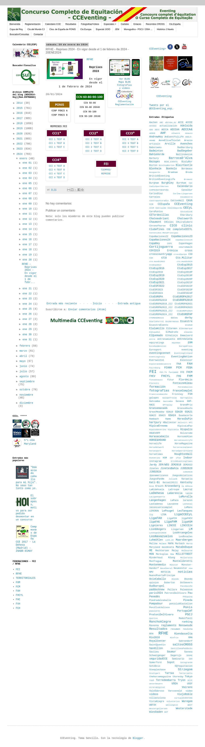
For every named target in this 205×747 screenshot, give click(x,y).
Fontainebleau (182, 383)
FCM (18, 586)
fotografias (159, 390)
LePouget (168, 510)
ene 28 (27, 324)
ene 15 (27, 234)
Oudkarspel (156, 586)
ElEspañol (154, 332)
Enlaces (137, 24)
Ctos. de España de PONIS (62, 29)
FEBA (189, 367)
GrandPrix (186, 405)
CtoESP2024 (156, 293)
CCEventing (124, 101)
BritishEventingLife (162, 179)
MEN (151, 554)
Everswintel (156, 360)
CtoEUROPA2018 (158, 300)
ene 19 (27, 254)
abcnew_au (170, 122)
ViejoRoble (184, 694)
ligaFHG (154, 521)
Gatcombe (154, 401)
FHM (18, 582)
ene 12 (27, 219)
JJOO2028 (187, 472)
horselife (155, 443)
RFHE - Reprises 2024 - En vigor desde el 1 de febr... (29, 273)
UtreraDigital (157, 687)
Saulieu (154, 652)
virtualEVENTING (183, 698)
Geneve (180, 401)
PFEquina (187, 597)
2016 (20, 113)
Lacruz (187, 489)
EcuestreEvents (158, 325)
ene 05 (27, 183)
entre (152, 339)
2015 (20, 108)
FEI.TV (163, 372)
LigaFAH (155, 518)
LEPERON (154, 511)
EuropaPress (185, 346)
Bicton (153, 165)
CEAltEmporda (175, 208)
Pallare (172, 589)
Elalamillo (156, 328)
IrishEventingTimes (181, 461)
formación (157, 387)
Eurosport (155, 350)
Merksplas (162, 554)
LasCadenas (156, 504)
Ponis (187, 607)
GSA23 (162, 415)
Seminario (178, 659)
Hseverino (154, 458)
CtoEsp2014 (155, 265)
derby (188, 317)
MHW (172, 554)
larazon (187, 500)
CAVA (189, 200)
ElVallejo (171, 335)
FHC (18, 599)
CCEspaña (164, 204)
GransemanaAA (158, 408)
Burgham (154, 183)
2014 (20, 103)
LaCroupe (173, 489)
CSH (151, 258)
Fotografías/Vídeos (90, 24)
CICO (173, 225)
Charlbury (186, 215)
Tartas (169, 673)
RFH (151, 634)
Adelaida (186, 125)
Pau (190, 593)
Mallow (153, 543)
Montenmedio (157, 564)
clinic (187, 225)
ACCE (180, 122)
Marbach (180, 543)
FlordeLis (185, 379)
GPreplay (167, 405)
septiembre (27, 381)
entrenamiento (166, 339)
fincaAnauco (156, 380)
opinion (154, 582)
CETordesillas (159, 214)
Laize (189, 493)
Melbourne (187, 551)
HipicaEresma (158, 425)
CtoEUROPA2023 (183, 307)
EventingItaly (157, 357)
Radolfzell (185, 618)
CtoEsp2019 (156, 275)
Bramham (172, 172)
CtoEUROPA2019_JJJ (160, 304)
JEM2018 (176, 464)
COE (169, 229)
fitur (170, 380)
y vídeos (124, 88)
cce (151, 204)
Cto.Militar (184, 257)
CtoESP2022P (184, 286)
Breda (189, 172)
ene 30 (27, 334)
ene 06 (27, 188)
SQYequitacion (183, 666)
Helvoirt (183, 423)
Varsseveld (175, 691)
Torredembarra (166, 680)
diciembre (26, 403)
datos (174, 318)
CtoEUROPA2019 (182, 300)
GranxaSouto (184, 408)
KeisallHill (170, 482)
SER (190, 659)
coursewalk (185, 247)
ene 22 (27, 293)
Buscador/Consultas (19, 34)
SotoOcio (154, 666)
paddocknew (156, 589)
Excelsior (186, 360)
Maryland (154, 547)
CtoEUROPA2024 (184, 311)
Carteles (125, 24)
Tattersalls (185, 673)
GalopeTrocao (169, 398)
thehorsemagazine (160, 676)
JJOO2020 (186, 468)
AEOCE (152, 133)
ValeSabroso (156, 691)
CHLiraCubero (184, 222)
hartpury (155, 422)
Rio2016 (154, 637)
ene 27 (27, 319)
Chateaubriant (159, 218)
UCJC (190, 680)
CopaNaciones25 (184, 240)
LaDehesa (156, 493)
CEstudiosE (186, 212)
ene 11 (27, 213)
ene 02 (27, 168)
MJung (171, 557)
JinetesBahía (169, 468)
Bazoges (154, 161)
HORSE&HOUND (157, 440)
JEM (117, 29)
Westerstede (184, 708)
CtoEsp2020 (156, 279)
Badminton (156, 150)
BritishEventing (159, 176)
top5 (151, 680)
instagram (155, 461)
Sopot (171, 662)
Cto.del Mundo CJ (36, 29)
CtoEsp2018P (184, 272)
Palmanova (186, 589)
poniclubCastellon (180, 604)
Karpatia (187, 479)
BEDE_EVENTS (170, 162)
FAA (179, 363)
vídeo (189, 691)
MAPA (170, 543)
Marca (189, 544)
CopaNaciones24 (159, 239)
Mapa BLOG (125, 82)
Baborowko (155, 147)
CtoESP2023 (156, 290)
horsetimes (156, 454)
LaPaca (174, 500)
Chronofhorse (157, 226)
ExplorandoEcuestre (160, 364)
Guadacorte (185, 415)
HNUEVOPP (154, 433)
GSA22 (152, 415)
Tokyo (188, 676)
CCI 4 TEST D (57, 177)
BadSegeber (184, 150)
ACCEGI (152, 126)
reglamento (168, 625)
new (190, 568)
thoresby (177, 676)
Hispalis (186, 429)
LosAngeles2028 (157, 533)
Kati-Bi (154, 482)
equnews (176, 343)
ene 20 (27, 259)
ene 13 (27, 224)
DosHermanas (172, 321)
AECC (157, 130)
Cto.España (175, 24)
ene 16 (27, 239)
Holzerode (186, 433)
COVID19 (154, 250)
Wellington (172, 705)
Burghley (167, 182)
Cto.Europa (85, 29)
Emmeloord (186, 335)
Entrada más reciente (62, 303)
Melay (175, 550)
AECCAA (174, 129)
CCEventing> (158, 48)
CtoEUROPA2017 (182, 296)
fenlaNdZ (173, 372)
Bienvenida (15, 24)
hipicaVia (173, 430)
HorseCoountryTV (183, 440)
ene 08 (27, 198)
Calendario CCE (53, 24)
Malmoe (162, 544)
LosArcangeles (182, 532)
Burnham (181, 183)
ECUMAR (188, 325)
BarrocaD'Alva (180, 158)
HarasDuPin (184, 418)
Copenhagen (185, 243)
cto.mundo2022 (157, 261)
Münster (174, 565)
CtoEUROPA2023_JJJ (160, 311)
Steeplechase (157, 669)
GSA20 (179, 411)
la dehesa (186, 486)
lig (151, 515)
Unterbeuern (156, 684)
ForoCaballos (185, 387)
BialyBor (187, 161)
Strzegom (185, 669)
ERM (190, 342)
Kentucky (186, 482)
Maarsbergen (184, 539)
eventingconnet (159, 353)
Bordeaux (187, 169)
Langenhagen (157, 500)
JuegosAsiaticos (182, 475)
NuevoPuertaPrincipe (162, 575)
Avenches (186, 143)
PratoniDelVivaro (161, 614)
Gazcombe (168, 401)
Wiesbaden (156, 711)
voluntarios (173, 701)
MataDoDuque (184, 547)
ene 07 (27, 193)
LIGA (163, 514)
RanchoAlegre (160, 621)
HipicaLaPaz (184, 426)
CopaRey (154, 243)
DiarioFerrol (156, 321)
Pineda (187, 600)
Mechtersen (162, 550)
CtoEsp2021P (184, 282)
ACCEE (189, 122)
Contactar (38, 34)
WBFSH (152, 705)
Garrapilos (186, 398)
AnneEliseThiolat (170, 140)
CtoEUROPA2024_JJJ (160, 314)
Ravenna (154, 625)
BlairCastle (184, 165)
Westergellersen (158, 709)
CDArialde (160, 208)
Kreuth (159, 486)
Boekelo (171, 168)
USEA (175, 683)
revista (187, 629)
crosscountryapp (160, 254)
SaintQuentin (157, 645)
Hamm (168, 419)
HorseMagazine (183, 443)
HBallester (170, 422)
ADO (151, 130)
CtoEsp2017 (184, 268)
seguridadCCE (158, 658)
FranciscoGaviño (158, 394)
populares (154, 611)
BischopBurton (166, 165)
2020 (20, 133)
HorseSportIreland (182, 451)
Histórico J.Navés (165, 29)
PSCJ (188, 614)
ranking (187, 621)
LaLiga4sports (157, 497)
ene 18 (27, 249)
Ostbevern (186, 582)
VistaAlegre (156, 701)
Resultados (70, 24)
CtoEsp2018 (156, 272)
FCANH (168, 367)
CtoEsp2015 (184, 264)
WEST (190, 705)
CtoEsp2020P (184, 279)
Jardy (153, 464)
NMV (151, 572)
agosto (24, 376)
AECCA (164, 129)
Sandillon (156, 648)
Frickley (177, 394)
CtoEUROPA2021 (183, 304)
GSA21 (188, 411)
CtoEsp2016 (156, 268)
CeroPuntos (156, 211)
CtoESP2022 (156, 286)
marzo (23, 350)
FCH (18, 608)
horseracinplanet (182, 447)
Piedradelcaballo (160, 600)
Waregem (187, 701)
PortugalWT (184, 610)
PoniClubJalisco (159, 607)
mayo (23, 361)
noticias (185, 572)
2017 (20, 118)
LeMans (188, 507)
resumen (175, 629)
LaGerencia (174, 493)
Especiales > (110, 24)
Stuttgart (154, 673)
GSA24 (172, 415)
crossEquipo (180, 254)
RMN (190, 637)
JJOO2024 (155, 471)
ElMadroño (172, 332)
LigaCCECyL (183, 514)
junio (23, 366)
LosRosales (185, 536)
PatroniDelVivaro (175, 593)
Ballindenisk (184, 154)
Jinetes (154, 468)
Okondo (188, 579)
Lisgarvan (177, 529)
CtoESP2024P (184, 293)
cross (188, 250)
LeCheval (187, 504)
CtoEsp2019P (184, 275)
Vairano (187, 687)
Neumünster (180, 568)
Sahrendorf (185, 641)
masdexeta (168, 547)
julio (23, 371)
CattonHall (177, 200)
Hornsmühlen (184, 436)
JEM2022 (187, 465)
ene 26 (27, 314)
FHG (179, 376)
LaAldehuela (156, 489)
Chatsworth (184, 218)
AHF (163, 133)
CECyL (187, 207)
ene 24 (27, 303)
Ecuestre (186, 321)
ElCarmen (171, 328)
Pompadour (156, 603)
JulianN (173, 479)
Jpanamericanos (158, 475)
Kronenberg (172, 486)
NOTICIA (165, 572)
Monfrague (155, 561)
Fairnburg (154, 368)
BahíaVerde (156, 154)
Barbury (154, 158)
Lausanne (172, 504)
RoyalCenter (157, 640)
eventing (187, 350)
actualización (168, 126)
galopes (154, 398)
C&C (190, 183)
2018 (20, 123)
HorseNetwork (156, 447)
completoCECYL (182, 229)
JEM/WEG (163, 464)
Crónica (172, 250)
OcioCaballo (157, 578)
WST (166, 712)
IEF (171, 458)
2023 (20, 148)
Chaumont (155, 221)
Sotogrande (186, 662)
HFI (190, 423)
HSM (165, 458)
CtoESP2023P (184, 290)
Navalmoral (166, 568)
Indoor (187, 457)
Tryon (181, 680)
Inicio (97, 303)
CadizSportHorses (158, 186)
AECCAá (187, 129)
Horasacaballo (159, 436)
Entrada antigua (129, 303)
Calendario (184, 186)
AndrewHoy (156, 136)
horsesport (155, 451)
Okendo (175, 579)
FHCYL (19, 595)
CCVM (151, 208)
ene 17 (27, 244)
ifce (178, 458)
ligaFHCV (187, 518)
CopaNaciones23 (181, 236)
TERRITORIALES (25, 578)
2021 (20, 138)
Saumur (171, 651)
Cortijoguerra (161, 247)
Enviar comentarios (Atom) (87, 309)
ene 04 (27, 178)
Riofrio (174, 638)
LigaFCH (172, 518)
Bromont (188, 179)
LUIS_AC (169, 540)
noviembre (26, 394)
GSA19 (169, 412)
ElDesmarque (185, 328)
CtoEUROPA (156, 296)
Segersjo (175, 655)
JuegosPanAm (156, 479)
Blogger (138, 738)
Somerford (155, 662)
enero (23, 158)
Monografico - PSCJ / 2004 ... (138, 29)
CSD (190, 254)
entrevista (184, 339)
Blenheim (155, 168)
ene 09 (27, 203)
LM (190, 529)
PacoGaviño (186, 586)
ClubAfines (156, 229)
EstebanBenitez (157, 346)
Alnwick (176, 133)
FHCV (152, 376)
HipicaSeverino (157, 430)
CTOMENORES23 (156, 318)
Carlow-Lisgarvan (182, 194)
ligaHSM (187, 521)
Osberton (169, 582)
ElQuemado (156, 335)
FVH (18, 603)
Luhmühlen (156, 539)
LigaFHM (170, 521)
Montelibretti (182, 561)
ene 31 (27, 339)
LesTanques (184, 510)
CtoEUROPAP (184, 314)
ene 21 (27, 288)
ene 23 (27, 298)
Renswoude (185, 625)
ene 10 (27, 208)
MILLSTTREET (184, 554)
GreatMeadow (156, 412)
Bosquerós (154, 172)
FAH (18, 590)
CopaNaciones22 (158, 236)
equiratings (156, 343)
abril (23, 356)
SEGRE (189, 655)
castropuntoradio (158, 201)
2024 (20, 154)
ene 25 (27, 308)
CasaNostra (186, 197)
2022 (20, 143)
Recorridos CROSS (155, 24)
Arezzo (188, 140)
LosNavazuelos (161, 536)
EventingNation (181, 356)
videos (153, 694)
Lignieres (156, 525)
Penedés (154, 596)
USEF (189, 684)
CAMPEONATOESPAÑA (158, 190)
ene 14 (27, 229)
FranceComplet (182, 390)
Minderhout (156, 557)
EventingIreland (183, 353)
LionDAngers (157, 529)
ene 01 (27, 162)
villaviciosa (157, 698)
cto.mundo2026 (184, 261)
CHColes (169, 222)
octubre (25, 389)
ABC (161, 122)
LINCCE (171, 525)
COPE (169, 243)
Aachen (153, 122)
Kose (151, 486)
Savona (188, 652)
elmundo (188, 332)
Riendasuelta (183, 633)
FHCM (189, 372)
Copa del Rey (16, 29)
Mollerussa (186, 558)
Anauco (188, 133)
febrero (25, 345)
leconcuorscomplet (160, 507)
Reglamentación (32, 24)
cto (164, 257)
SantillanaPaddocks (181, 648)
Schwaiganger (157, 655)
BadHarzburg (184, 147)
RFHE (19, 573)
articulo (154, 144)
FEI (18, 569)
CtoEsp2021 (156, 282)
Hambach (154, 419)
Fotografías (124, 85)
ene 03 (27, 173)
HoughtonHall (183, 454)
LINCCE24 (186, 525)
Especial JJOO (103, 29)
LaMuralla (185, 496)
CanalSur (187, 190)
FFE (182, 372)
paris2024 (156, 593)
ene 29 (27, 329)
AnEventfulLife (174, 137)
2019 (20, 128)
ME (150, 550)
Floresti (154, 383)
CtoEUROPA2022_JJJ (160, 307)
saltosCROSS (182, 644)
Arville (170, 143)
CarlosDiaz (156, 193)
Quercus (153, 618)
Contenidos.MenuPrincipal (163, 233)
